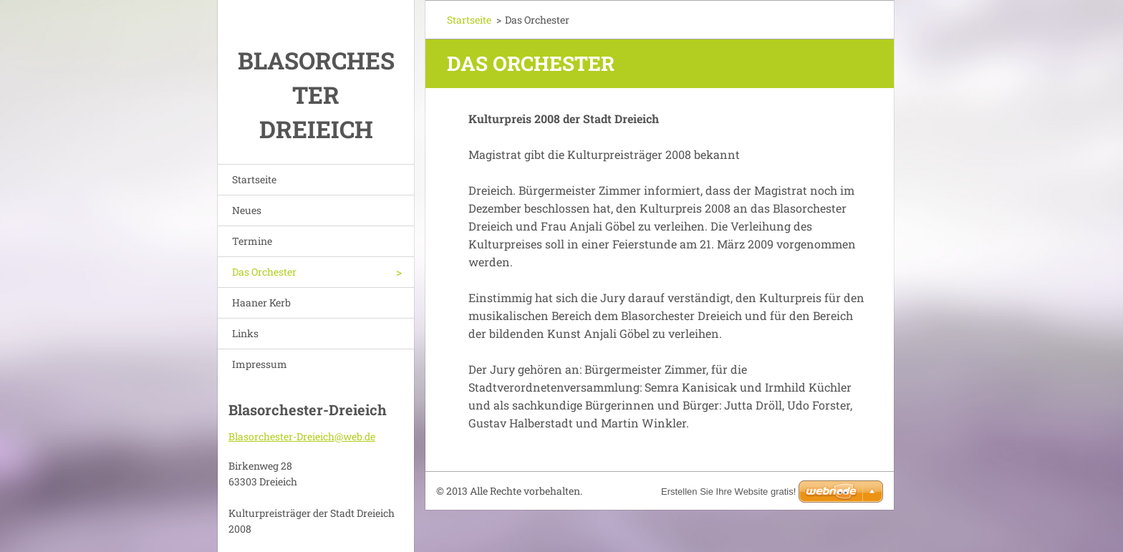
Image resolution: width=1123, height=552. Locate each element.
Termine (252, 241)
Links (245, 333)
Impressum (259, 364)
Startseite (254, 179)
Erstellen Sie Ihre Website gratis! (728, 491)
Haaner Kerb (261, 302)
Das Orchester (264, 272)
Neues (246, 210)
